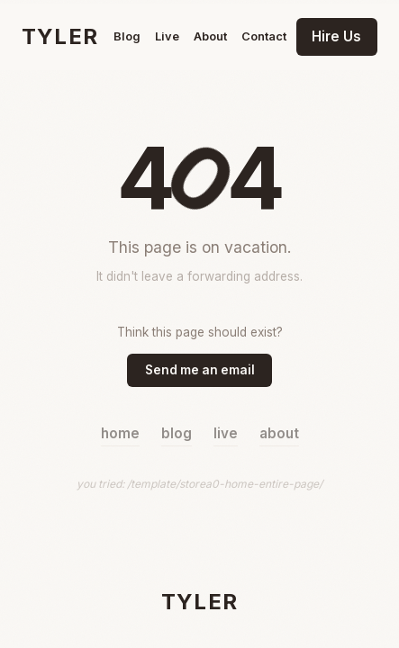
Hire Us (336, 36)
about (279, 433)
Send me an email (200, 370)
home (120, 433)
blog (176, 433)
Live (167, 36)
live (225, 433)
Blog (127, 36)
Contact (263, 36)
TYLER (60, 36)
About (210, 36)
